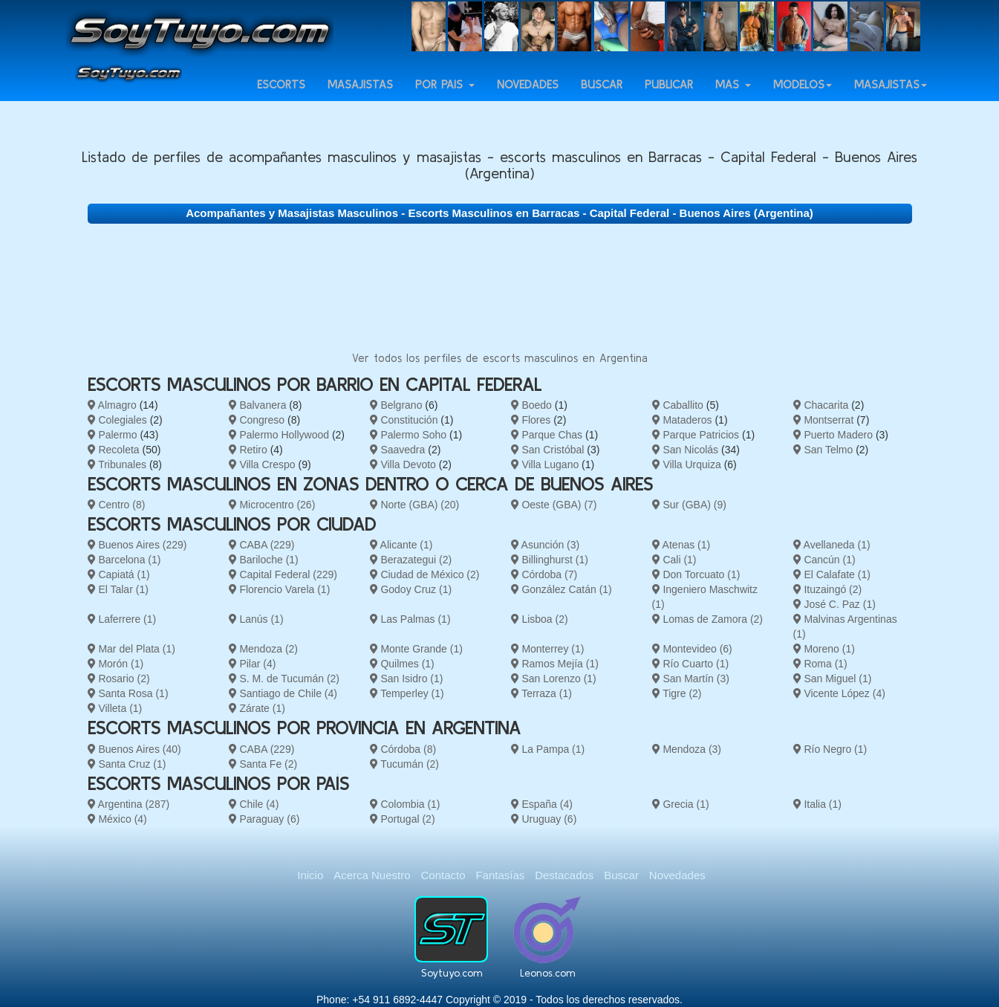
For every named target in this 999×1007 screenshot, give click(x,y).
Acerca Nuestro (371, 875)
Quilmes (402, 664)
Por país (445, 97)
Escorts (281, 97)
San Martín (690, 678)
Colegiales (117, 420)
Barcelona (124, 560)
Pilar (252, 664)
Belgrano (396, 405)
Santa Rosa (128, 693)
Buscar (601, 97)
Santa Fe (263, 764)
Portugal (402, 819)
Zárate (257, 708)
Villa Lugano (545, 464)
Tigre (677, 693)
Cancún (824, 560)
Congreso (257, 420)
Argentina (129, 804)
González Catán (561, 589)
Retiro (248, 450)
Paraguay (264, 819)
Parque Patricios (696, 435)
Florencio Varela (280, 589)
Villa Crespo (262, 464)
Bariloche (264, 560)
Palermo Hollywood (279, 435)
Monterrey (548, 649)
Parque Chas (547, 435)
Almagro (112, 405)
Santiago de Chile (283, 693)
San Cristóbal (548, 450)
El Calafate (832, 574)
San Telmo (823, 450)
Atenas (681, 545)
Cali (674, 560)
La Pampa (548, 749)
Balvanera (258, 405)
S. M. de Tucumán (284, 678)
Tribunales (117, 464)
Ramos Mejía (555, 664)
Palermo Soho (408, 435)
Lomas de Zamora (708, 619)
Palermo (112, 435)
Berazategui (411, 560)
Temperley (407, 693)
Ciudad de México (425, 574)
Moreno (824, 649)
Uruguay (544, 819)
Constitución (404, 420)
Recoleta (114, 450)
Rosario (119, 678)
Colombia (405, 804)
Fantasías (499, 875)
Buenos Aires (137, 545)
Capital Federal (283, 574)
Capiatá (119, 574)
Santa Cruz (127, 764)
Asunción (545, 545)
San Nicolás (685, 450)
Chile (254, 804)
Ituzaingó (827, 589)
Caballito (677, 405)
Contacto (442, 875)
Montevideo (692, 649)
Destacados (564, 875)
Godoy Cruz (411, 589)
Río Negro (830, 749)
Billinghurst (549, 560)
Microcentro (272, 505)
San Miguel (832, 678)
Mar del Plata (131, 649)
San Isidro (406, 678)
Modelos (802, 97)
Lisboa (539, 619)
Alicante (401, 545)
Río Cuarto (690, 664)
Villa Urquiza (686, 464)
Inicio (310, 875)
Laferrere (122, 619)
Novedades (528, 97)
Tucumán (405, 764)
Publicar (669, 97)
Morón (116, 664)
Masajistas (360, 97)
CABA (262, 545)
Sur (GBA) (689, 505)
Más (733, 97)
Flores (531, 420)
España (542, 804)
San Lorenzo (553, 678)
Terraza (541, 693)
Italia (817, 804)
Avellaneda (832, 545)
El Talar (118, 589)
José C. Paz (834, 604)
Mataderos (682, 420)
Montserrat (823, 420)
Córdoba (544, 574)
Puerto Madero (833, 435)
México (117, 819)
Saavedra (398, 450)
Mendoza (264, 649)
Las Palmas (410, 619)
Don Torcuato (696, 574)
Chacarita (821, 405)
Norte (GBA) (415, 505)
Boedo (531, 405)
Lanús (256, 619)
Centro (117, 505)
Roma (820, 664)
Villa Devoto (403, 464)
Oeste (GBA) (554, 505)
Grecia (680, 804)
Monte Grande (416, 649)
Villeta (115, 708)
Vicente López (839, 693)
